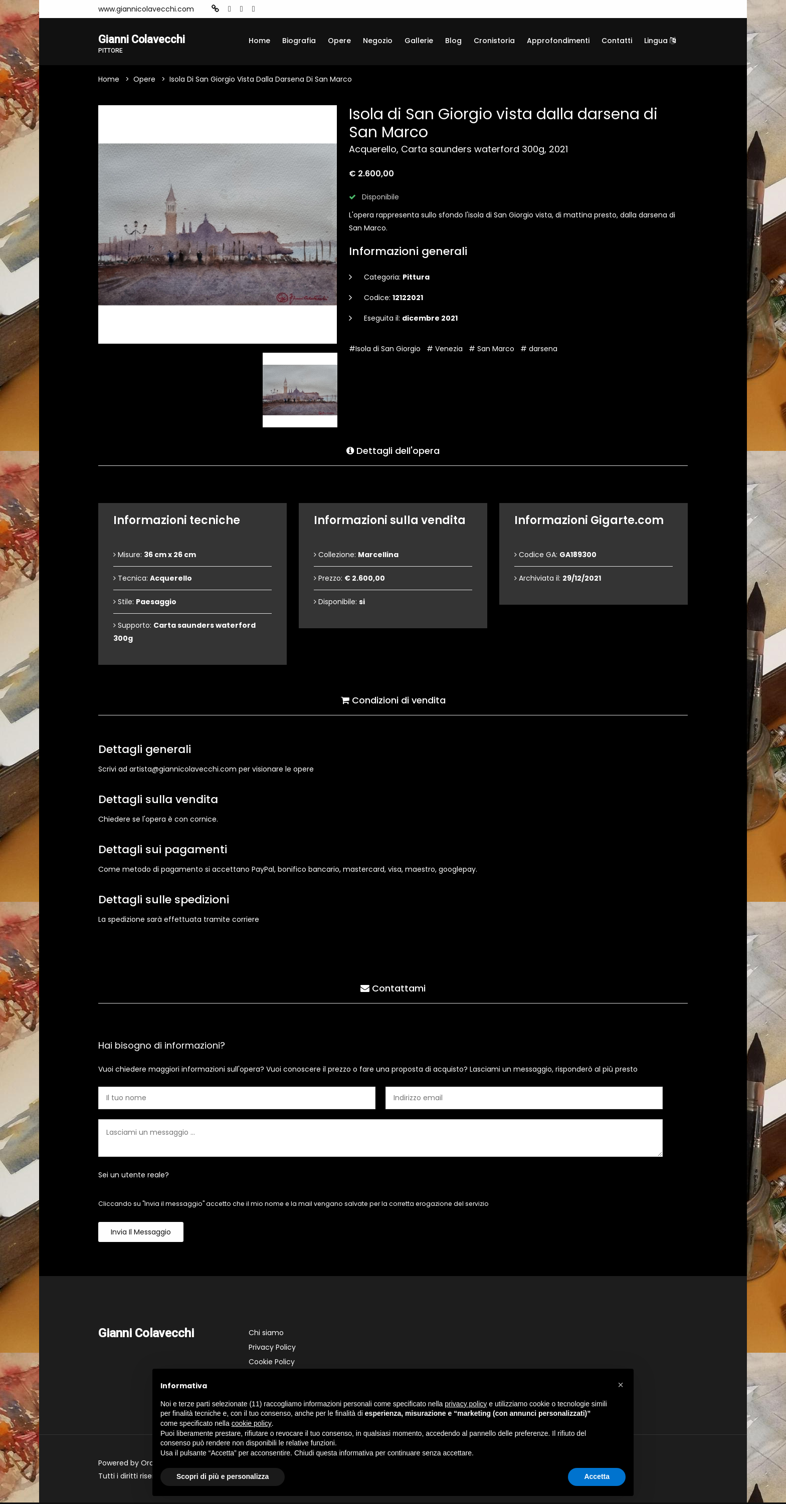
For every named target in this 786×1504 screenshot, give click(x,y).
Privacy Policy (272, 1349)
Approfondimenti (558, 41)
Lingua (660, 41)
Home (259, 41)
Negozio (377, 41)
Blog (453, 41)
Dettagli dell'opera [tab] (393, 450)
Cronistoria (494, 41)
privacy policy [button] (466, 1404)
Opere (339, 41)
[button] (621, 1385)
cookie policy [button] (252, 1423)
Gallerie (419, 41)
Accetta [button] (597, 1476)
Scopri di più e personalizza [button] (222, 1476)
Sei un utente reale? (133, 1176)
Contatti (617, 41)
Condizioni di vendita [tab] (393, 699)
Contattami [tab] (393, 987)
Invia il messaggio (141, 1233)
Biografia (299, 41)
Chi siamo (266, 1334)
